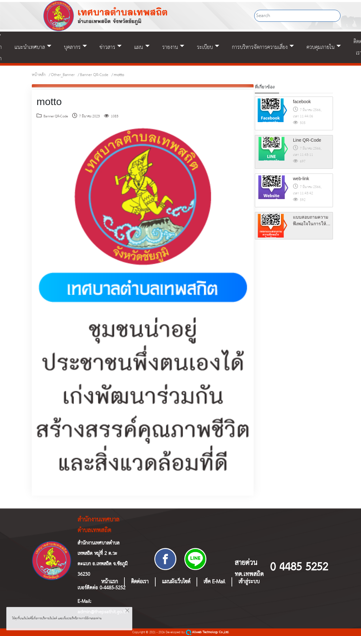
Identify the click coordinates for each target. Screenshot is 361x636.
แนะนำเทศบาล (29, 47)
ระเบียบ (205, 47)
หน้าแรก (109, 581)
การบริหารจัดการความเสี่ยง (260, 47)
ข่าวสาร (107, 47)
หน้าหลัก (39, 75)
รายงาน (170, 47)
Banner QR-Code (94, 75)
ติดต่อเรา (140, 581)
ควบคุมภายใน (321, 47)
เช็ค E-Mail (214, 581)
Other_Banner (63, 75)
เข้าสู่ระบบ (249, 581)
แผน (138, 47)
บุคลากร (72, 47)
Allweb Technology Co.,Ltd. (207, 632)
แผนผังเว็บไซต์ (176, 581)
